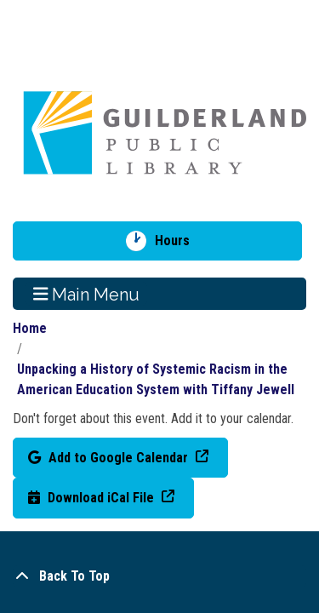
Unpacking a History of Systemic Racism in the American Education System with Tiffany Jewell (155, 379)
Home (30, 328)
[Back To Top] (159, 576)
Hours (178, 241)
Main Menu (86, 294)
